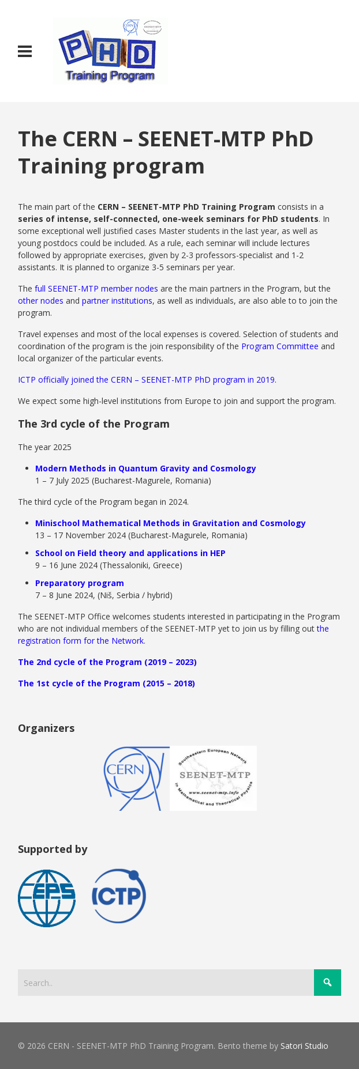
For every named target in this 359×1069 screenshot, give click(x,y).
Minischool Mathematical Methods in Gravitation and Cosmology (170, 522)
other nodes (40, 300)
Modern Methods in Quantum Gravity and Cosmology (145, 468)
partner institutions (117, 300)
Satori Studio (304, 1045)
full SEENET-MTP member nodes (96, 288)
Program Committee (280, 346)
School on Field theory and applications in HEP (130, 552)
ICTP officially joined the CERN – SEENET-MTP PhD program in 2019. (147, 379)
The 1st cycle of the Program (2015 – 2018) (106, 683)
